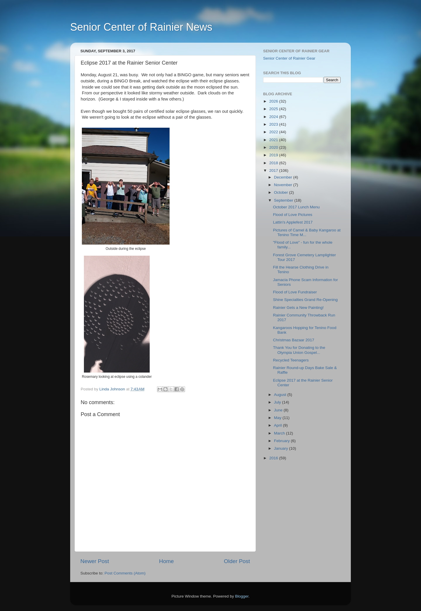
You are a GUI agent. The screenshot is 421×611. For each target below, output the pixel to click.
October (281, 192)
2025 (274, 109)
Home (166, 561)
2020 (274, 147)
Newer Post (94, 561)
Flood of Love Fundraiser (295, 292)
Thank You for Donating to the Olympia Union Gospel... (299, 349)
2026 (274, 101)
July (278, 402)
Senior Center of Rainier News (141, 27)
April (278, 425)
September (284, 200)
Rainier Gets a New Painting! (298, 307)
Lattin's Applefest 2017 (293, 222)
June (279, 410)
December (283, 177)
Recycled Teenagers (291, 360)
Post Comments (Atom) (125, 573)
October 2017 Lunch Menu (296, 207)
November (283, 185)
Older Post (237, 561)
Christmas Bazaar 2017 (293, 340)
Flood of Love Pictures (292, 214)
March (280, 433)
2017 (274, 170)
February (282, 441)
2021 (274, 140)
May (278, 418)
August (280, 394)
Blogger (242, 596)
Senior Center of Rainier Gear (289, 58)
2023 (274, 124)
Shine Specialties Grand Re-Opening (305, 299)
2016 (274, 458)
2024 (274, 117)
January (281, 448)
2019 (274, 155)
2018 (274, 163)
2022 (274, 132)
